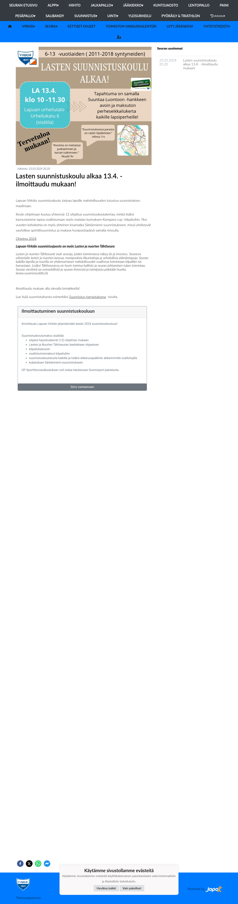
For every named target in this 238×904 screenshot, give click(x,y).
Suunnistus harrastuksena (87, 297)
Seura (51, 26)
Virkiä (28, 26)
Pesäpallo (25, 16)
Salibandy (55, 16)
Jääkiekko (133, 5)
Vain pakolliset (132, 888)
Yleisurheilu (139, 16)
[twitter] (29, 863)
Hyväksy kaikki (106, 888)
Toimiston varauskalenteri (131, 26)
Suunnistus (85, 16)
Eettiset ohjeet (82, 26)
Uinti (112, 16)
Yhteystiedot (216, 26)
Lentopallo (199, 5)
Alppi (53, 5)
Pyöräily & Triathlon (181, 16)
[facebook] (20, 863)
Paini (224, 5)
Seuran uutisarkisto (173, 78)
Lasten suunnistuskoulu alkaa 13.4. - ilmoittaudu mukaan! (200, 64)
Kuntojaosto (165, 5)
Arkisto (217, 16)
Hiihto (75, 5)
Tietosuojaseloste (28, 898)
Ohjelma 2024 (26, 239)
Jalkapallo (102, 5)
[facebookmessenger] (47, 863)
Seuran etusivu (23, 5)
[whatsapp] (38, 863)
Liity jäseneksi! (180, 26)
